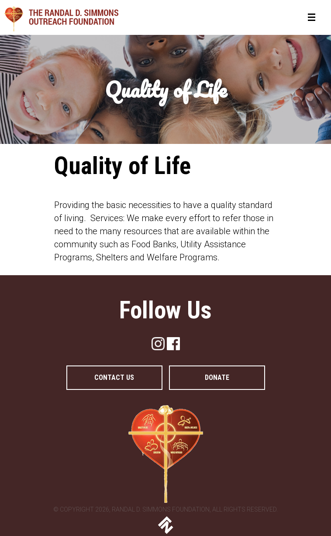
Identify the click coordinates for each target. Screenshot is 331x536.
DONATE (217, 377)
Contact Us (114, 377)
